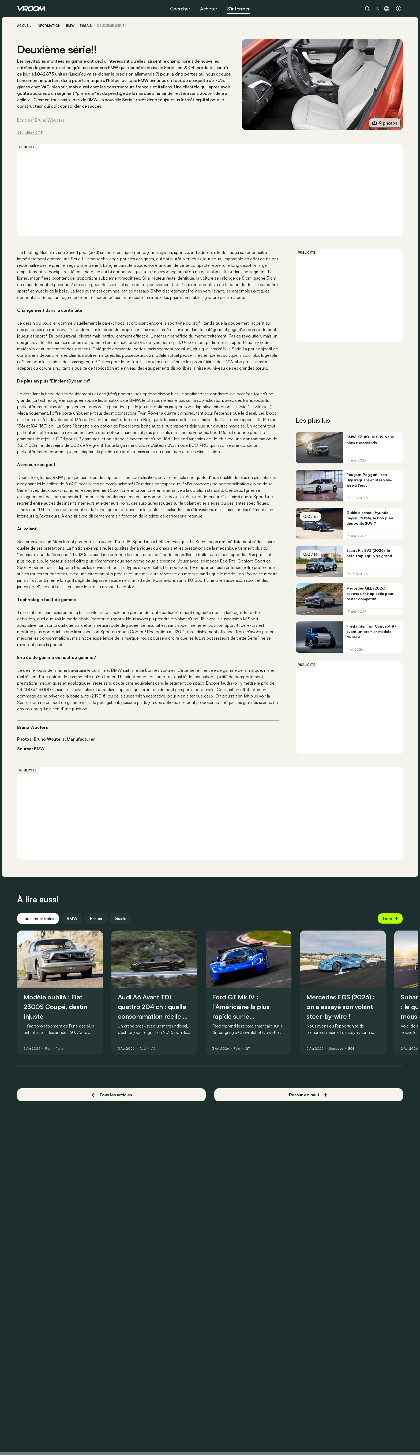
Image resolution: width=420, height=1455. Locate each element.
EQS (351, 1048)
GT (247, 1048)
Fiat (48, 1048)
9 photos (384, 123)
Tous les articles (38, 918)
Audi (143, 1048)
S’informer (238, 9)
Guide (120, 918)
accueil (24, 25)
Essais (96, 918)
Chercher (180, 9)
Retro (59, 1048)
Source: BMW (31, 748)
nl (383, 8)
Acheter (209, 9)
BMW (70, 25)
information (49, 25)
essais (86, 25)
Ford (237, 1048)
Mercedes (335, 1048)
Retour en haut (308, 1094)
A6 (153, 1048)
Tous (390, 918)
